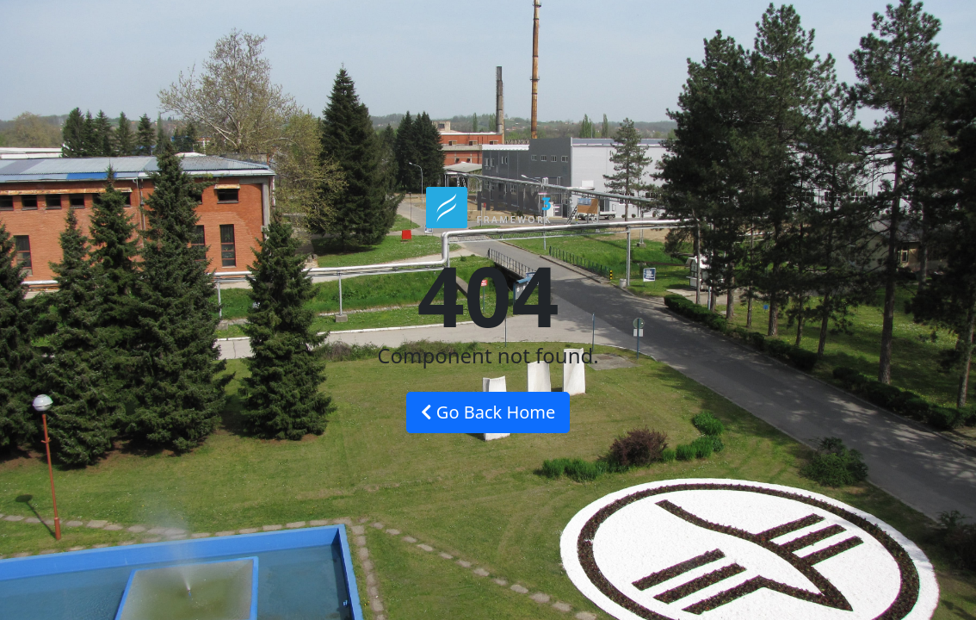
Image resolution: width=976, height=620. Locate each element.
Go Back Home (488, 412)
